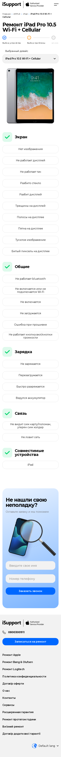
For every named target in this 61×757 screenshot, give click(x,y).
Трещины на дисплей (30, 205)
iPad (25, 14)
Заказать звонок (30, 591)
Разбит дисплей (30, 194)
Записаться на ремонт (30, 641)
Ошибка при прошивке (30, 324)
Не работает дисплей (30, 160)
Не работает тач (30, 171)
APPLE (17, 14)
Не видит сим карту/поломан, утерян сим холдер (30, 426)
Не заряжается (30, 363)
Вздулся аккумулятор (30, 397)
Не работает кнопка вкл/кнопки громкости (30, 336)
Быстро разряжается (30, 386)
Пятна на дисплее (30, 228)
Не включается (30, 302)
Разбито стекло (30, 183)
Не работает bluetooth (30, 278)
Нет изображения (30, 149)
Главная (6, 14)
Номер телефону (22, 578)
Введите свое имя (23, 565)
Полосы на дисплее (30, 217)
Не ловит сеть (30, 437)
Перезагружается (30, 375)
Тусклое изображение (30, 239)
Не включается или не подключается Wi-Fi (30, 290)
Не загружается (30, 313)
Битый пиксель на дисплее (31, 251)
